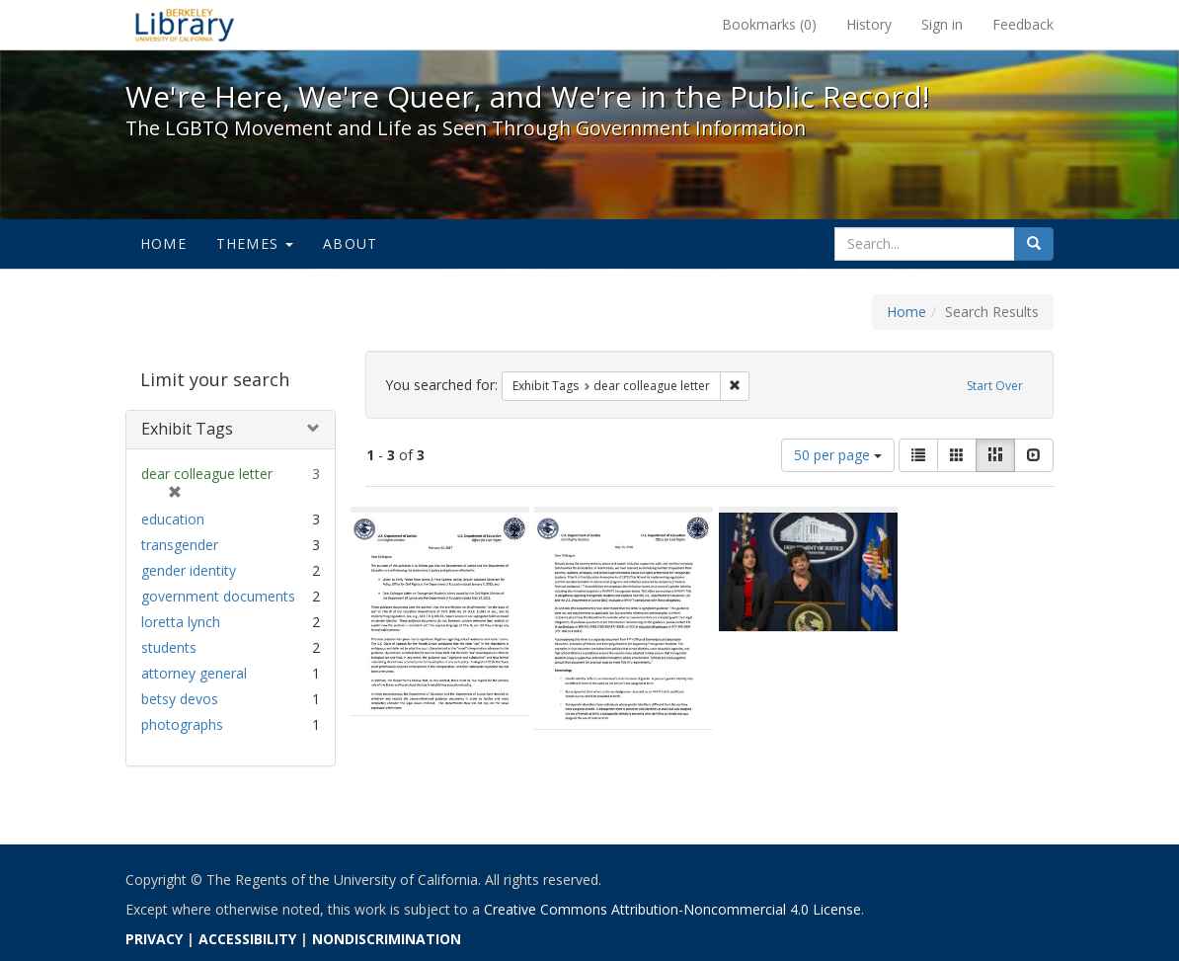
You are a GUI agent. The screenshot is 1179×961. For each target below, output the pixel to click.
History (869, 24)
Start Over (995, 385)
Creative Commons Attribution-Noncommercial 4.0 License (672, 909)
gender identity (188, 570)
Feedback (1023, 24)
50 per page (838, 454)
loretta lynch (180, 621)
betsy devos (179, 698)
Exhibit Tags (187, 429)
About (350, 243)
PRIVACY (154, 938)
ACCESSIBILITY (247, 938)
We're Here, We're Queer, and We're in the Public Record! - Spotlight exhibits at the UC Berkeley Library (185, 24)
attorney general (194, 673)
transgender (179, 544)
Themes (254, 243)
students (168, 647)
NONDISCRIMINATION (386, 938)
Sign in (942, 24)
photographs (182, 724)
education (172, 519)
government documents (218, 596)
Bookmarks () (769, 24)
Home (163, 243)
